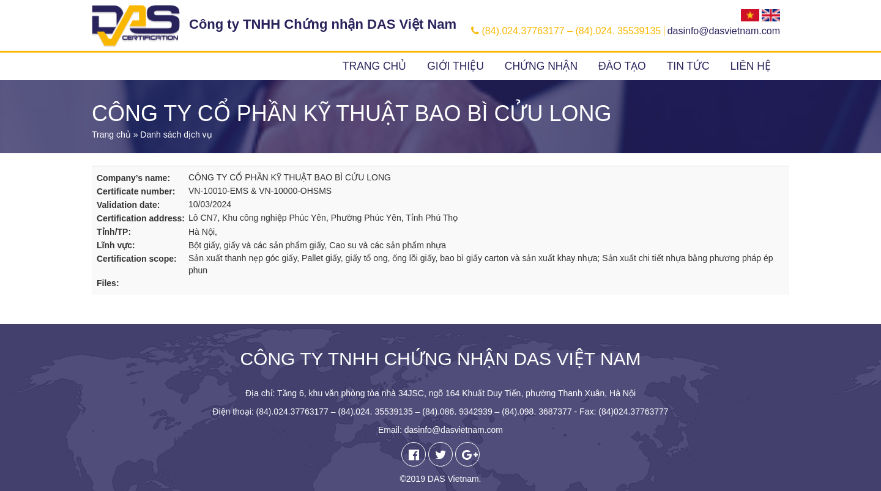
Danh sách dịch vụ (176, 134)
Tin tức (688, 66)
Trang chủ (374, 66)
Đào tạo (622, 66)
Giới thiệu (455, 66)
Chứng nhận (541, 66)
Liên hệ (750, 66)
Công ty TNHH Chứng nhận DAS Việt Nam (322, 24)
